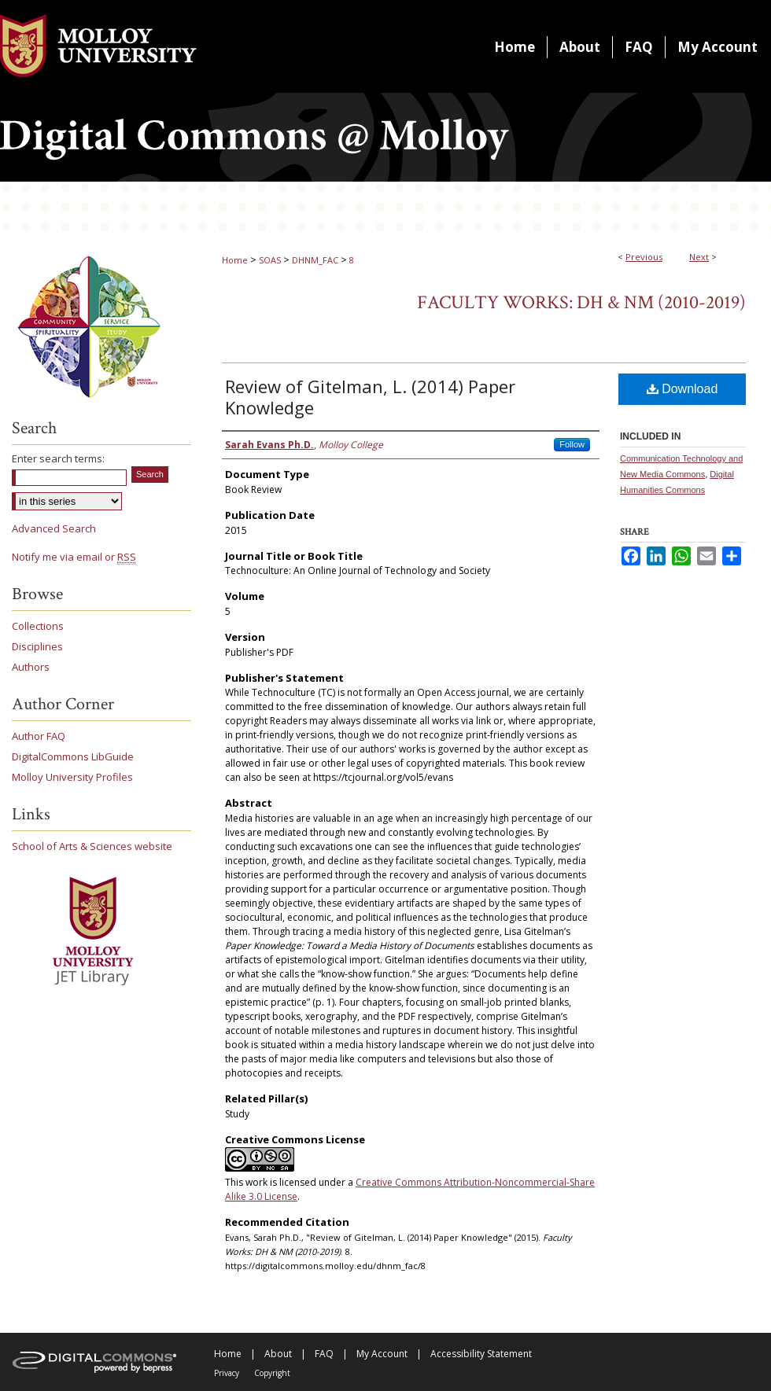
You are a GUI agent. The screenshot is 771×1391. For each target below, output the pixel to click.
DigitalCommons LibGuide (73, 756)
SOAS (270, 260)
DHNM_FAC (315, 260)
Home (235, 260)
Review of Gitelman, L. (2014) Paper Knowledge (370, 396)
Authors (31, 667)
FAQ (324, 1353)
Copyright (272, 1372)
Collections (38, 626)
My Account (382, 1353)
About (278, 1353)
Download (682, 389)
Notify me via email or (74, 557)
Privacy (226, 1372)
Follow (572, 444)
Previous (643, 257)
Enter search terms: (58, 458)
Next (699, 257)
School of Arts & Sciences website (92, 846)
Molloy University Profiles (72, 777)
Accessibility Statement (481, 1353)
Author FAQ (38, 736)
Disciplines (37, 646)
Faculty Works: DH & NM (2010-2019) (581, 302)
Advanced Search (54, 528)
